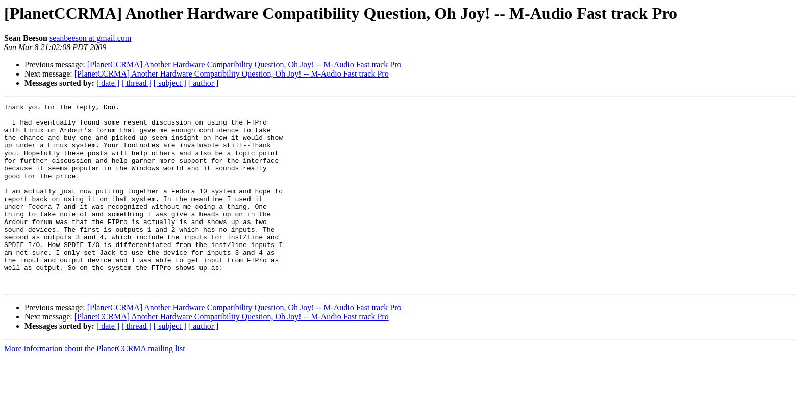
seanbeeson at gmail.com (90, 38)
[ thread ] (136, 83)
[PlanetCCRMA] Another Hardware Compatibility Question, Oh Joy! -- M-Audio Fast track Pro (244, 64)
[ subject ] (170, 83)
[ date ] (107, 83)
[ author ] (203, 83)
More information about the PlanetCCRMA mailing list (94, 385)
